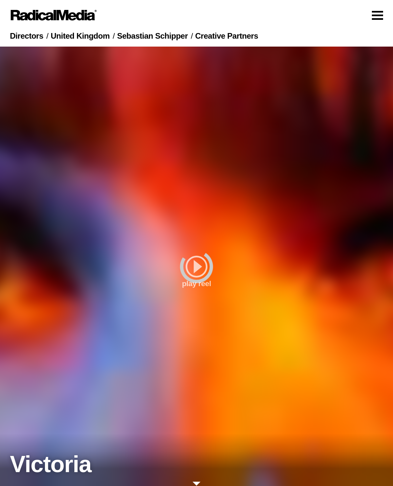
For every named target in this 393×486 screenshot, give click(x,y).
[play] (196, 266)
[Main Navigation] (196, 15)
